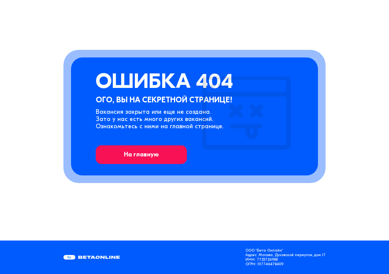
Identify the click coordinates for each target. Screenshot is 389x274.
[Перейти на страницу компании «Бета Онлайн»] (91, 257)
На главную (141, 154)
